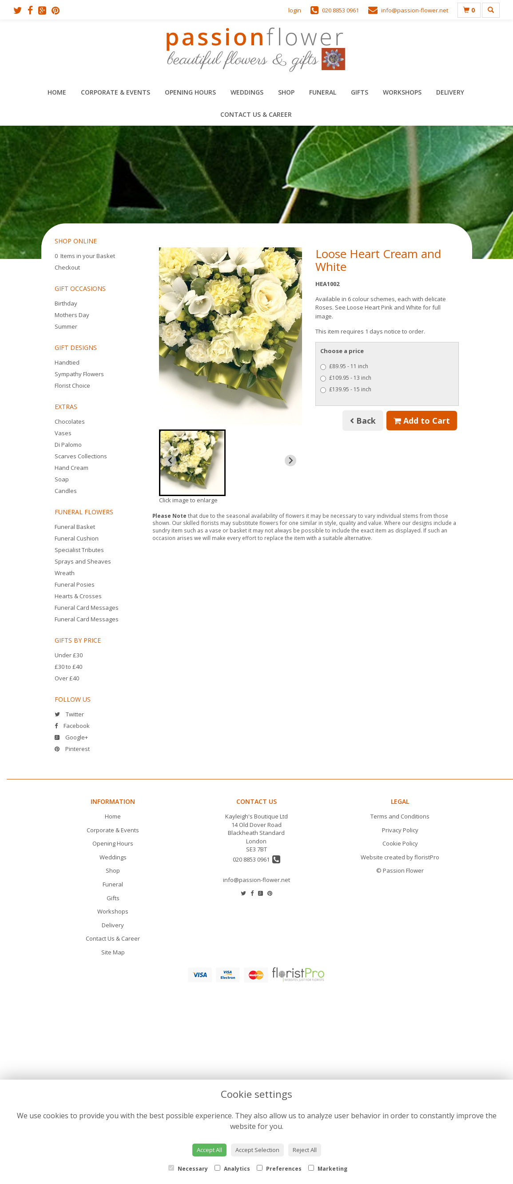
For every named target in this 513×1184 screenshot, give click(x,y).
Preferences (279, 1168)
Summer (66, 326)
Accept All (209, 1150)
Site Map (113, 952)
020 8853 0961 (256, 859)
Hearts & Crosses (78, 596)
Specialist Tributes (79, 550)
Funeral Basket (75, 527)
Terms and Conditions (399, 816)
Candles (66, 491)
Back (363, 420)
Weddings (247, 92)
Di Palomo (68, 445)
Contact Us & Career (256, 114)
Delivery (450, 92)
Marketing (327, 1168)
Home (57, 92)
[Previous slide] (170, 460)
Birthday (66, 303)
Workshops (402, 92)
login (294, 10)
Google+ (71, 737)
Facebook (72, 726)
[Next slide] (290, 460)
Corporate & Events (115, 92)
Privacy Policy (400, 830)
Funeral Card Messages (87, 608)
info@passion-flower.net (256, 880)
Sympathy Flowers (79, 374)
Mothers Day (72, 315)
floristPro (426, 857)
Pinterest (72, 749)
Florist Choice (72, 385)
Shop (286, 92)
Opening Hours (190, 92)
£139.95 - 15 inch (345, 389)
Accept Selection (257, 1150)
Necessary (188, 1168)
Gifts (359, 92)
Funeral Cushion (77, 538)
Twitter (69, 714)
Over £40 (67, 678)
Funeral (322, 92)
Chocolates (70, 421)
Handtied (67, 362)
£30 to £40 (68, 667)
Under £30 (69, 655)
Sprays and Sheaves (83, 561)
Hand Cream (71, 468)
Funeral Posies (75, 584)
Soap (62, 479)
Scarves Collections (81, 456)
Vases (63, 433)
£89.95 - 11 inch (344, 366)
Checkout (67, 267)
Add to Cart (422, 420)
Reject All (305, 1150)
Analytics (232, 1168)
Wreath (65, 573)
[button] (192, 462)
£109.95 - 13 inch (345, 377)
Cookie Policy (400, 843)
